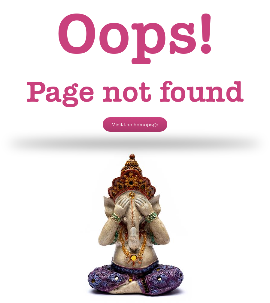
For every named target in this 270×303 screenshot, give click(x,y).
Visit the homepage (135, 124)
